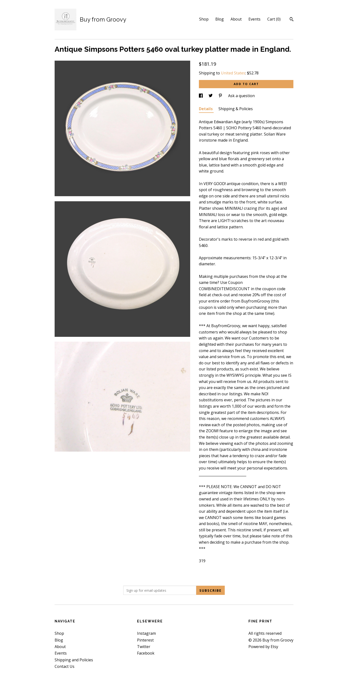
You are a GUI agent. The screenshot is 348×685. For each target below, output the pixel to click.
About (236, 19)
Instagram (146, 633)
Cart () (274, 19)
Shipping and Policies (74, 660)
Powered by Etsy (263, 646)
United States (233, 73)
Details (206, 108)
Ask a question (241, 95)
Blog (219, 19)
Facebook (145, 653)
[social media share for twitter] (211, 95)
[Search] (291, 19)
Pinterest (145, 640)
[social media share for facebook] (201, 95)
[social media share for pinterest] (220, 95)
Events (254, 19)
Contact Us (64, 666)
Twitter (143, 646)
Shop (204, 19)
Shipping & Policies (235, 108)
